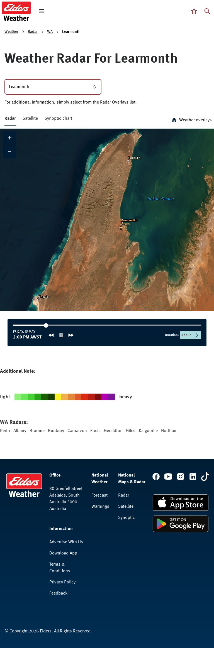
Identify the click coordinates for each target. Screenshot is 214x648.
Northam (169, 431)
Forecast (99, 495)
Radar (33, 32)
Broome (37, 431)
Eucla (95, 431)
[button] (9, 138)
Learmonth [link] (71, 32)
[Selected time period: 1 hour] (190, 335)
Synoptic (126, 518)
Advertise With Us (66, 542)
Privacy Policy (62, 582)
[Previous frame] (51, 335)
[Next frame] (71, 335)
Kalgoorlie (148, 431)
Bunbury (56, 431)
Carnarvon (77, 431)
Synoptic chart (58, 118)
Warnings (100, 506)
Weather (11, 32)
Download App (63, 553)
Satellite (30, 118)
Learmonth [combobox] (53, 87)
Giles (130, 431)
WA (50, 32)
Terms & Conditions (59, 567)
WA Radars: (14, 422)
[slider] (30, 325)
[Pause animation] (61, 335)
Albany (19, 431)
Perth (5, 431)
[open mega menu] (41, 11)
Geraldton (113, 431)
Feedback (58, 593)
